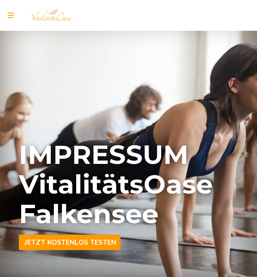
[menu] (10, 15)
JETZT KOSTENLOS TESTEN (69, 242)
